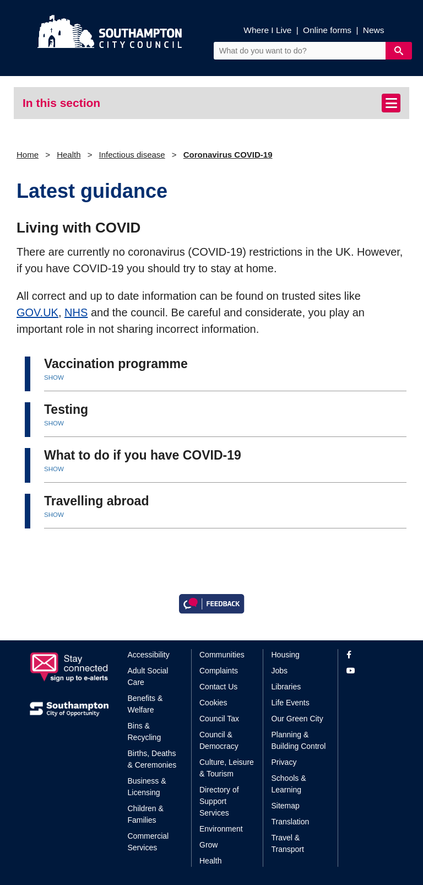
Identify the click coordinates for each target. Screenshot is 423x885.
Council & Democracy (218, 740)
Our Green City (297, 718)
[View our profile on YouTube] (369, 671)
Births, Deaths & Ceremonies (152, 759)
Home (28, 154)
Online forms (327, 30)
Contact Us (218, 686)
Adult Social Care (148, 676)
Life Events (291, 702)
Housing (286, 654)
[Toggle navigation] (391, 103)
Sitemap (286, 805)
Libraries (286, 686)
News (373, 30)
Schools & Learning (289, 784)
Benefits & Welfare (145, 704)
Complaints (218, 670)
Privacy (284, 762)
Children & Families (146, 814)
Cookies (213, 702)
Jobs (280, 670)
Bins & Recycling (144, 731)
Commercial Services (148, 842)
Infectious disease (132, 154)
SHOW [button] (54, 377)
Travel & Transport (288, 843)
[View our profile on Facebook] (369, 655)
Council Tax (219, 718)
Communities (222, 654)
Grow (208, 844)
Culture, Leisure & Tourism (226, 768)
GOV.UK (37, 312)
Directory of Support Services (219, 801)
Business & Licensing (147, 786)
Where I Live (267, 30)
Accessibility (149, 654)
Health (68, 154)
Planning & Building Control (299, 740)
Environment (221, 828)
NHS (76, 312)
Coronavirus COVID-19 (228, 154)
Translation (291, 821)
